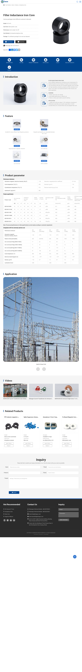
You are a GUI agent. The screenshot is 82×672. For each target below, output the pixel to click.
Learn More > (8, 421)
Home (12, 5)
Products (16, 5)
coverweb (45, 510)
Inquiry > (16, 421)
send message (64, 495)
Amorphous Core (22, 5)
